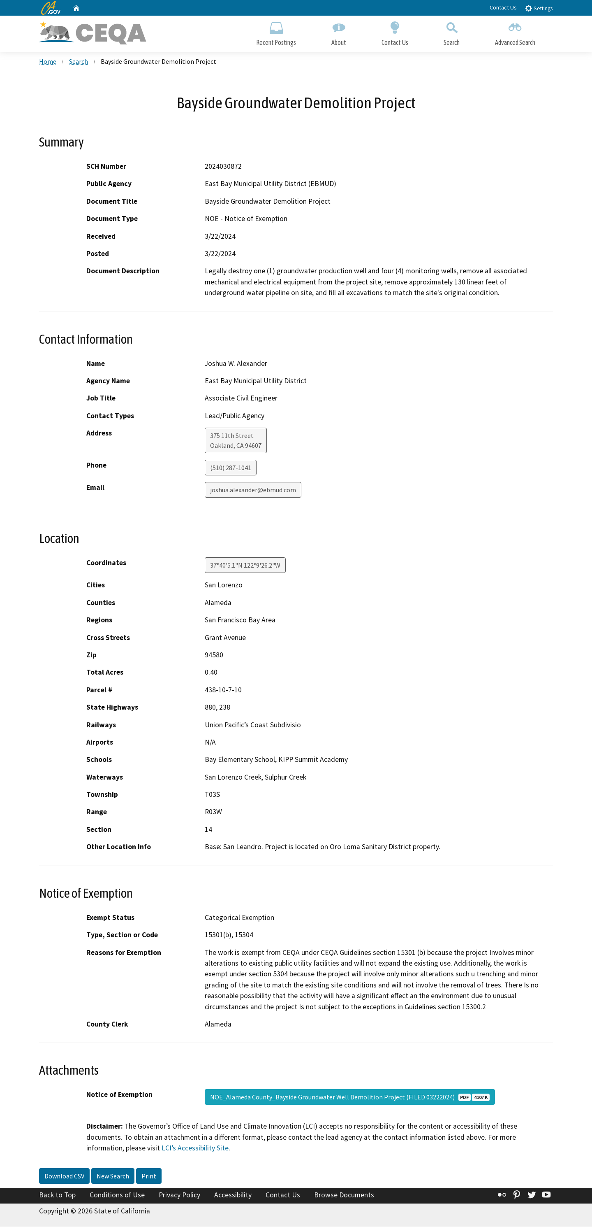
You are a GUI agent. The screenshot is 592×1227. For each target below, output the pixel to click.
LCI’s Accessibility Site (195, 1148)
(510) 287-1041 (230, 468)
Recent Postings (276, 32)
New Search (113, 1177)
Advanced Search (515, 32)
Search (451, 32)
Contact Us (503, 7)
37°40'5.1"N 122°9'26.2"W (245, 566)
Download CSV (64, 1177)
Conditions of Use (117, 1195)
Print (148, 1177)
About (339, 32)
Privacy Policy (179, 1195)
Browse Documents (344, 1195)
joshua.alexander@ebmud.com (253, 491)
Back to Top (57, 1195)
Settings (539, 8)
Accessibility (233, 1195)
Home (47, 62)
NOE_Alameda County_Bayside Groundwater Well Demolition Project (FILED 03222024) (350, 1098)
